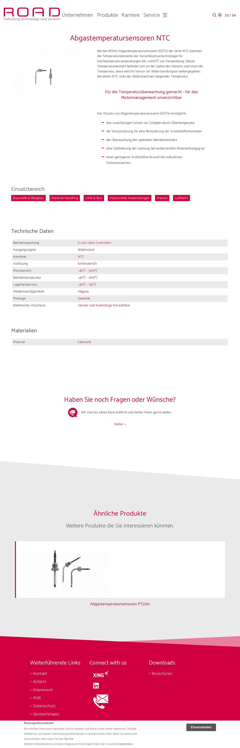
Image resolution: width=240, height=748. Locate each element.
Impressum (43, 689)
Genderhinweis (46, 714)
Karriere (131, 15)
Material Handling (64, 198)
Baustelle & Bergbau (28, 198)
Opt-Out (69, 741)
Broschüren (162, 673)
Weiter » (120, 424)
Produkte (107, 15)
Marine (162, 198)
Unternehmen (77, 15)
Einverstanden (201, 729)
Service (151, 15)
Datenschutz (44, 706)
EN (234, 15)
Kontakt (40, 673)
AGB (37, 697)
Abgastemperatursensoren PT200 (120, 604)
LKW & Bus (94, 198)
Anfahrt (39, 681)
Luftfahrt (181, 198)
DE (227, 15)
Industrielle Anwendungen (129, 198)
